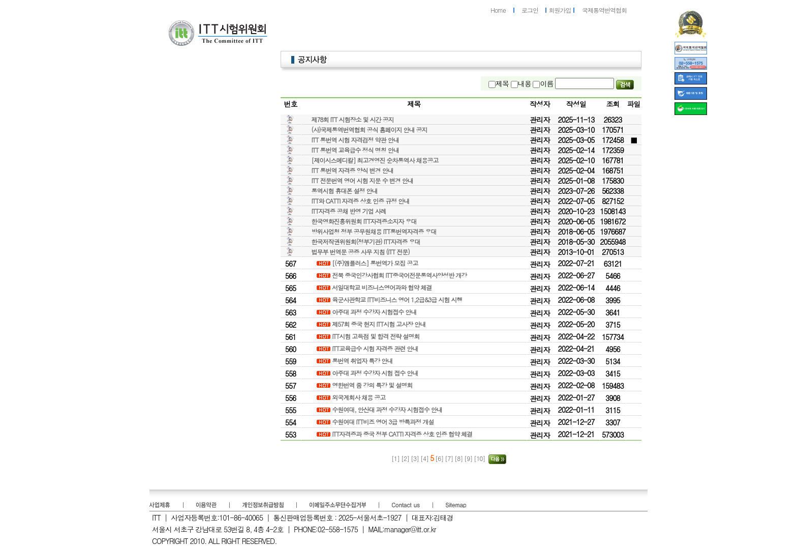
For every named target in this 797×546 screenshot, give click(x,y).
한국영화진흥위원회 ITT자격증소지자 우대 (364, 221)
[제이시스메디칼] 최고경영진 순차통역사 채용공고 (375, 160)
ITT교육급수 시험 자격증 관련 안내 (375, 348)
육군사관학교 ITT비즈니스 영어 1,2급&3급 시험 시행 (398, 299)
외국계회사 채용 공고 (359, 397)
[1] (395, 458)
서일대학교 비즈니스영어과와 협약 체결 (382, 287)
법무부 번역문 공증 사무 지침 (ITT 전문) (361, 251)
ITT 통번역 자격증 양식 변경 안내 (352, 170)
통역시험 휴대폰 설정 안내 (345, 190)
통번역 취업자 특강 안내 (363, 360)
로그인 (530, 10)
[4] (425, 458)
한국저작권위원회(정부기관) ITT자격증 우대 (366, 241)
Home (498, 10)
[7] (449, 458)
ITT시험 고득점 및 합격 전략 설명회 (376, 336)
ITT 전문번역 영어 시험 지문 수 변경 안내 (362, 180)
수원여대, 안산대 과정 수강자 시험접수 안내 (388, 409)
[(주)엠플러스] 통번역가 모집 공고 (375, 262)
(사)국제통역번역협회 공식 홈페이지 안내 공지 (369, 129)
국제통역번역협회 (604, 10)
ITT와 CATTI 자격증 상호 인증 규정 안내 (361, 200)
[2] (406, 458)
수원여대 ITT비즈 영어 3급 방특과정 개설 (383, 421)
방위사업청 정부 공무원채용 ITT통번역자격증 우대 (374, 231)
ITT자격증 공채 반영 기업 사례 (349, 211)
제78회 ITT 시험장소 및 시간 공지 (353, 119)
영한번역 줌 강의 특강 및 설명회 (373, 385)
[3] (415, 458)
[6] (439, 458)
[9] (469, 458)
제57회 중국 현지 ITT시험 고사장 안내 (379, 324)
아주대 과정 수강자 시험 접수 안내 (375, 372)
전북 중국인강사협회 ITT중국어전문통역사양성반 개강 (400, 275)
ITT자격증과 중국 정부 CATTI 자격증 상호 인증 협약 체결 (403, 433)
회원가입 (560, 10)
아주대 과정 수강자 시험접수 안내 (375, 311)
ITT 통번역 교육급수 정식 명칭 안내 (355, 150)
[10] (480, 458)
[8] (459, 458)
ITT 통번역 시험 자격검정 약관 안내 (355, 139)
